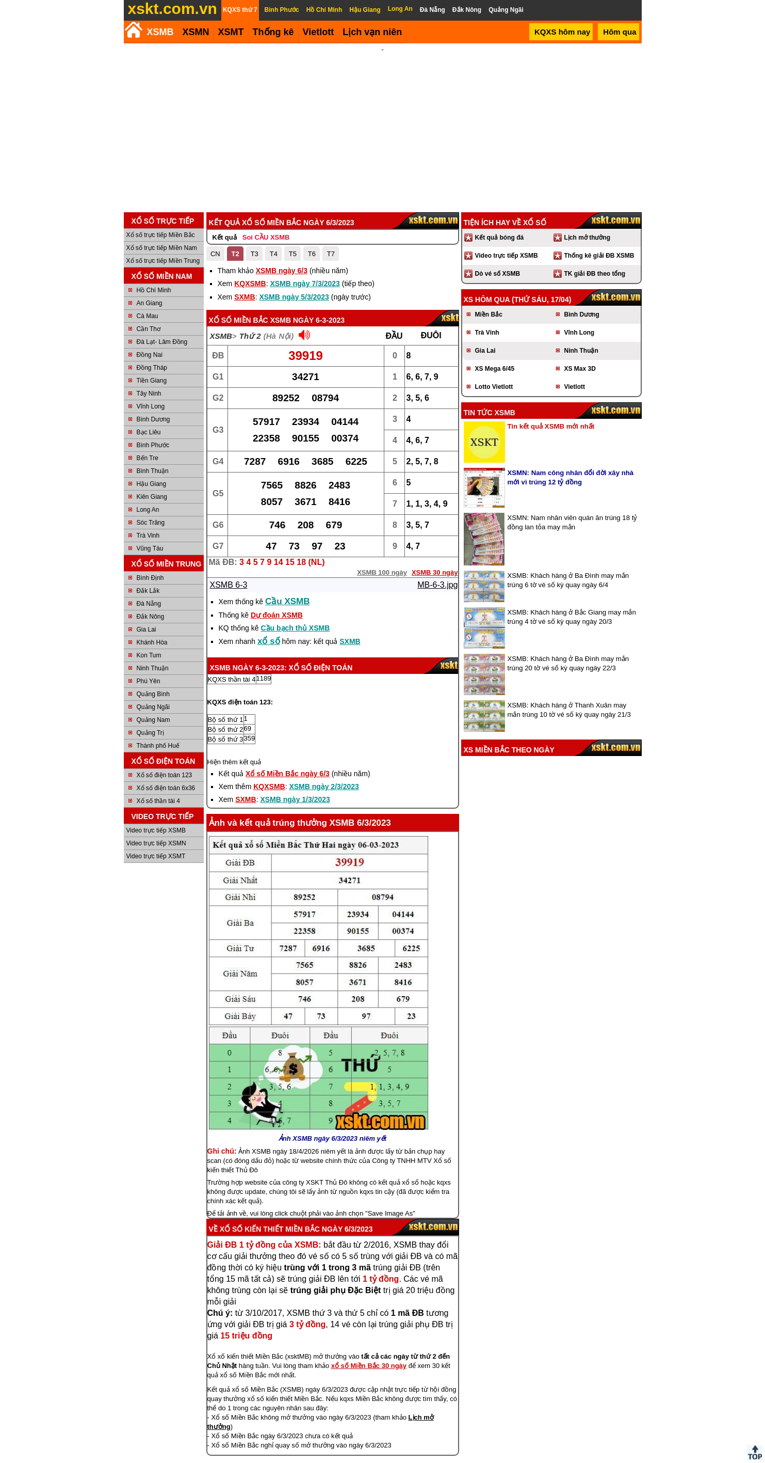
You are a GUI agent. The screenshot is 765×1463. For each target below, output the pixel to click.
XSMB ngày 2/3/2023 (324, 786)
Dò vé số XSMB (497, 273)
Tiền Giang (152, 380)
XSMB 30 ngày (435, 572)
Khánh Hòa (152, 642)
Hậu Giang (152, 483)
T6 (312, 254)
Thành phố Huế (158, 745)
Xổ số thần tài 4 (158, 801)
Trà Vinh (148, 535)
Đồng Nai (149, 354)
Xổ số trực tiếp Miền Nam (161, 247)
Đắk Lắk (148, 590)
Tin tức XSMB (489, 412)
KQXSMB (250, 283)
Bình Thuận (153, 471)
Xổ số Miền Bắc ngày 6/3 (288, 773)
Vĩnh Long (151, 406)
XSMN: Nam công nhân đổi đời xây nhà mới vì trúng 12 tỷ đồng (571, 477)
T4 (274, 254)
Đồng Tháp (152, 367)
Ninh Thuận (153, 668)
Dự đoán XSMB (277, 615)
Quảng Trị (150, 732)
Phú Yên (148, 681)
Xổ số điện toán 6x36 (166, 788)
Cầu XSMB (287, 601)
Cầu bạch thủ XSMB (295, 628)
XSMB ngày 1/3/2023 (295, 799)
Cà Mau (147, 316)
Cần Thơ (148, 329)
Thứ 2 (250, 336)
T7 (331, 254)
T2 (235, 254)
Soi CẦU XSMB (266, 237)
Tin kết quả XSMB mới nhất (551, 426)
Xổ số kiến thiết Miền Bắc (270, 1229)
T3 (254, 254)
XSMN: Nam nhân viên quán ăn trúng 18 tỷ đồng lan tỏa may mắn (573, 522)
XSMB (160, 32)
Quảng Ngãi (153, 707)
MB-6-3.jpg (437, 584)
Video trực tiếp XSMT (156, 856)
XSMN (196, 32)
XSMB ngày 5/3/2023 (294, 297)
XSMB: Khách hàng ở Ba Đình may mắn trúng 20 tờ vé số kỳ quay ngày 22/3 (568, 663)
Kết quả (225, 237)
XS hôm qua (487, 299)
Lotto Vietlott (494, 386)
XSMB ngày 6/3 (281, 270)
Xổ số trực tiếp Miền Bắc (160, 235)
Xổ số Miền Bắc (238, 320)
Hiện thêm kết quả (234, 762)
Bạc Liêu (149, 432)
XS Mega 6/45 (495, 368)
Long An (148, 509)
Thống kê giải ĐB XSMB (599, 255)
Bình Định (150, 577)
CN (215, 254)
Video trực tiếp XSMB (156, 830)
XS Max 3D (580, 368)
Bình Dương (153, 419)
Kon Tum (149, 655)
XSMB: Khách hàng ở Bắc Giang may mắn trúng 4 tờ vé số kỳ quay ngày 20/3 (572, 616)
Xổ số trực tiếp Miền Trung (163, 260)
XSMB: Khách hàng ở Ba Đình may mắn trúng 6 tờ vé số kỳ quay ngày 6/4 (568, 580)
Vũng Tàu (150, 548)
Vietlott (574, 386)
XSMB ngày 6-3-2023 (307, 320)
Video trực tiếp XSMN (156, 843)
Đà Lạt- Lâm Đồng (162, 341)
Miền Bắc (488, 314)
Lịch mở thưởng (587, 237)
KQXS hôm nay (562, 31)
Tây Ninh (149, 393)
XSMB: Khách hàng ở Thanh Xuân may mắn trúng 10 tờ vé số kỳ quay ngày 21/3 (569, 709)
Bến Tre (147, 458)
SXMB (244, 297)
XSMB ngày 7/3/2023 (304, 283)
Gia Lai (146, 629)
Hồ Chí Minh (154, 290)
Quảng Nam (153, 719)
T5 (293, 254)
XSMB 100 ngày (382, 572)
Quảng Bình (153, 694)
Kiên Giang (152, 496)
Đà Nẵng (149, 603)
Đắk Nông (151, 616)
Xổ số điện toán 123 (164, 775)
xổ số (268, 641)
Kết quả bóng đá (499, 237)
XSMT (231, 32)
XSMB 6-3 (229, 584)
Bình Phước (153, 445)
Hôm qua (619, 31)
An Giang (149, 303)
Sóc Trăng (151, 522)
